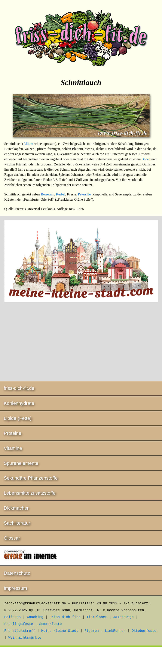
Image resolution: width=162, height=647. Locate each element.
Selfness (12, 617)
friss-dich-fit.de (19, 388)
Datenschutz (17, 573)
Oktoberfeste (144, 631)
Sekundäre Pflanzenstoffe (31, 478)
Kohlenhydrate (19, 403)
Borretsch (47, 194)
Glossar (12, 538)
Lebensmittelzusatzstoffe (30, 493)
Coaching (35, 617)
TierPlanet (96, 617)
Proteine (12, 433)
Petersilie (84, 194)
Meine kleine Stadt (59, 631)
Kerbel (60, 194)
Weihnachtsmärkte (24, 638)
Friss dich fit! (64, 617)
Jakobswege (123, 617)
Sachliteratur (17, 523)
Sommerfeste (50, 624)
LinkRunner (115, 631)
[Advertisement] (81, 342)
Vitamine (13, 448)
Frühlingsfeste (18, 624)
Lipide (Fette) (18, 418)
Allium (28, 144)
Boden (146, 159)
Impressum (15, 588)
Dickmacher (16, 508)
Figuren (91, 631)
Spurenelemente (21, 463)
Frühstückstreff (19, 631)
